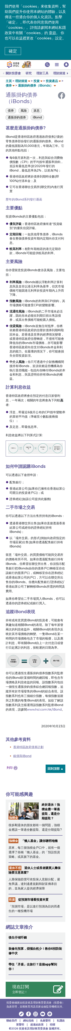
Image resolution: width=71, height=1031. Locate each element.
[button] (47, 64)
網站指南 (28, 1020)
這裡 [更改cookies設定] (22, 38)
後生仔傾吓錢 (18, 937)
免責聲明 (45, 1020)
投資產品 (52, 81)
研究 (29, 73)
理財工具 (42, 73)
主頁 (9, 81)
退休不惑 (15, 868)
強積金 (13, 818)
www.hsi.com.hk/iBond (44, 709)
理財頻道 (59, 73)
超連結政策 (37, 1024)
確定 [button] (13, 51)
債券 (9, 85)
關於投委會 (13, 73)
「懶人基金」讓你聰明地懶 (39, 841)
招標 (52, 1024)
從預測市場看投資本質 (33, 899)
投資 (37, 81)
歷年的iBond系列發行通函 (24, 199)
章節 (52, 33)
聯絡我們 (11, 1020)
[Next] (67, 73)
